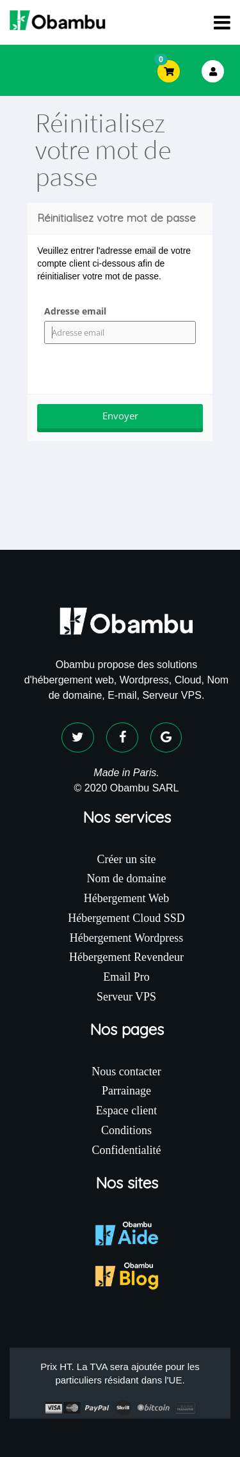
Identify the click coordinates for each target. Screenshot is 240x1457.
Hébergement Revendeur (126, 957)
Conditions (126, 1130)
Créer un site (126, 859)
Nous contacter (126, 1071)
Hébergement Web (126, 898)
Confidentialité (126, 1150)
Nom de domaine (126, 878)
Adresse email (75, 311)
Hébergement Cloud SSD (126, 918)
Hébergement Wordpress (126, 937)
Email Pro (126, 976)
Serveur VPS (126, 996)
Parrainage (126, 1090)
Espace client (126, 1110)
